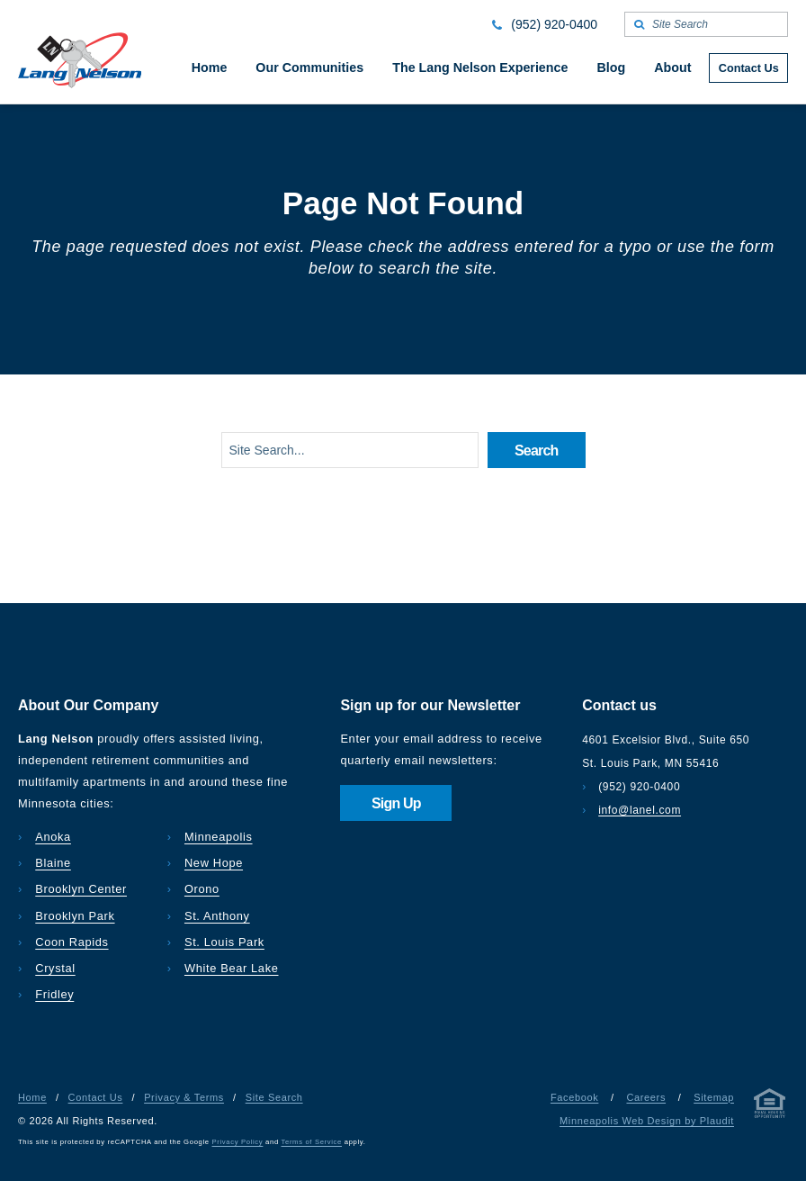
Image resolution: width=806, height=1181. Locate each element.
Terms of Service (312, 1142)
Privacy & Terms (184, 1097)
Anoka (53, 836)
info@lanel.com (639, 810)
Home (32, 1097)
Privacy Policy (238, 1142)
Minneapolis (218, 836)
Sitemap (714, 1097)
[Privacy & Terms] (770, 1106)
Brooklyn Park (74, 916)
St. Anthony (217, 916)
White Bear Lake (231, 968)
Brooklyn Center (81, 889)
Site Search (274, 1097)
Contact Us (95, 1097)
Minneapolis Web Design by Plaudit (647, 1120)
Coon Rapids (71, 942)
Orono (201, 889)
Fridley (54, 994)
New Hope (213, 863)
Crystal (55, 968)
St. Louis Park (224, 942)
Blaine (53, 863)
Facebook (574, 1097)
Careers (646, 1097)
